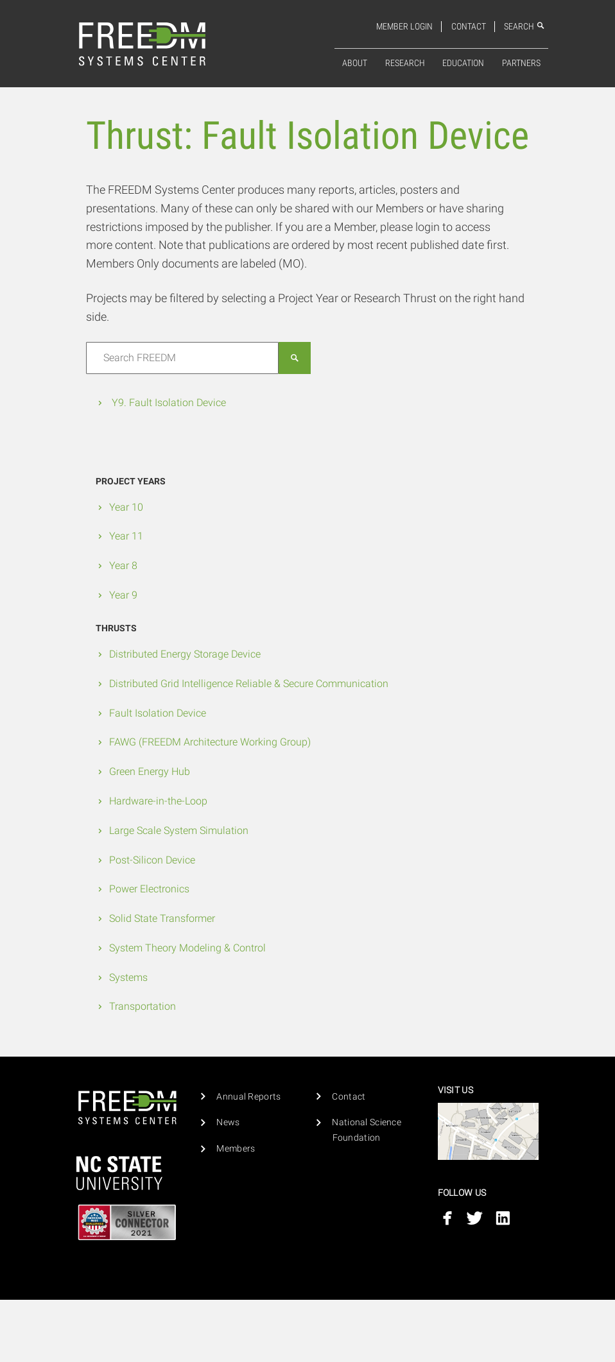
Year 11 (126, 536)
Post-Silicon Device (152, 860)
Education (463, 63)
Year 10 (126, 507)
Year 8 (123, 565)
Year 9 (123, 595)
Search (524, 26)
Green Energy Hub (149, 771)
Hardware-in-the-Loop (158, 801)
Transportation (142, 1006)
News (227, 1122)
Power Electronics (149, 889)
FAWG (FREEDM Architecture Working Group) (210, 742)
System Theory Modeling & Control (187, 948)
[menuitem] (354, 63)
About (354, 63)
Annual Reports (248, 1096)
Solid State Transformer (162, 918)
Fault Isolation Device (157, 713)
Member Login (404, 26)
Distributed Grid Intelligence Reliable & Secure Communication (248, 683)
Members (235, 1148)
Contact (468, 26)
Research (405, 63)
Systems (128, 977)
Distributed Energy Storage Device (185, 654)
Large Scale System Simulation (178, 830)
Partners (521, 63)
